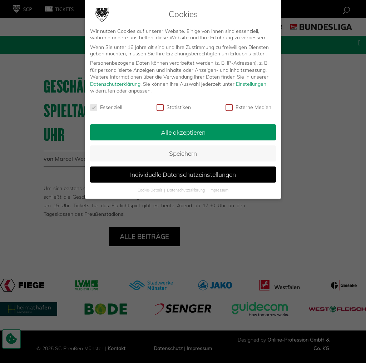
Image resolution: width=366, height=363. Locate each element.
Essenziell (106, 106)
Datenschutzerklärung (115, 83)
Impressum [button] (218, 189)
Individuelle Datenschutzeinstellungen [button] (183, 174)
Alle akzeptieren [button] (183, 131)
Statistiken (174, 106)
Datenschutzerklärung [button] (186, 189)
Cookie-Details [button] (150, 189)
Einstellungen (251, 83)
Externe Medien (248, 106)
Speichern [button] (183, 152)
